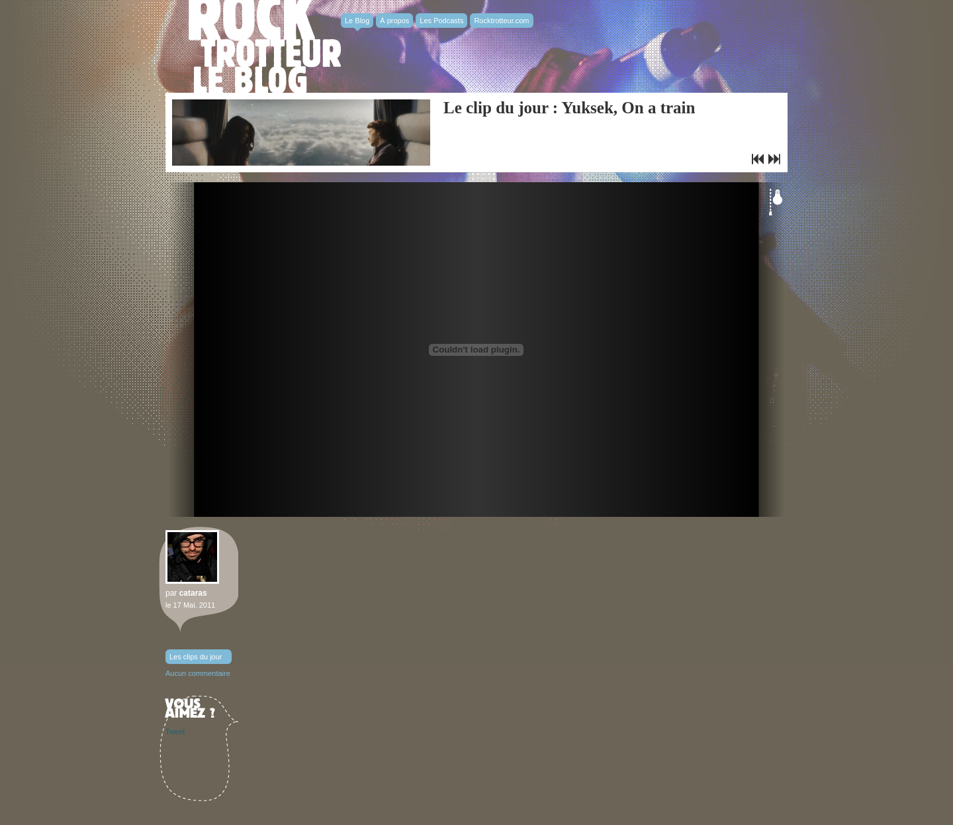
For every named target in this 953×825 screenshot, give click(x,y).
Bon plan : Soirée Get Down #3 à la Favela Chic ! (757, 159)
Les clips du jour (195, 657)
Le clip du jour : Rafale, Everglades (774, 159)
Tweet (175, 732)
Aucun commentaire (197, 673)
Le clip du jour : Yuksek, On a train (569, 108)
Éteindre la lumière (775, 202)
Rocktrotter (265, 46)
